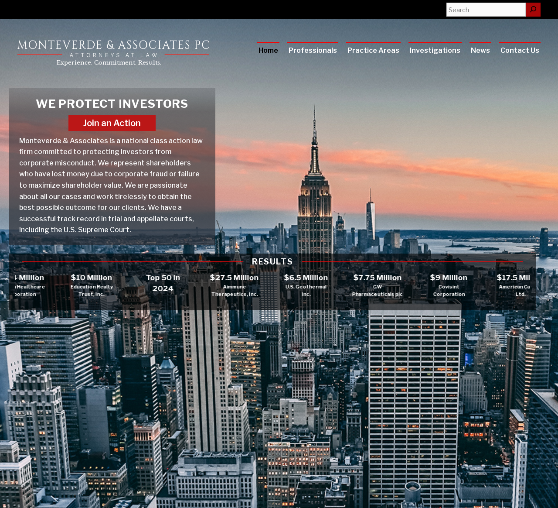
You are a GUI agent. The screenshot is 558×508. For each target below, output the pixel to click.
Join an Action (112, 123)
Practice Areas (373, 50)
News (480, 50)
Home (268, 50)
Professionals (313, 50)
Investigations (435, 50)
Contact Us (519, 50)
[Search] (533, 10)
